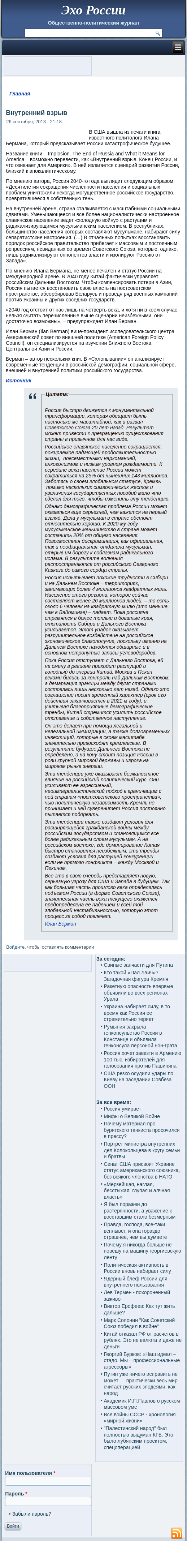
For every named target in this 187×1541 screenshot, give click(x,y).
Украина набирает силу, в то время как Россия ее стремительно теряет (137, 1013)
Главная (19, 93)
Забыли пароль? (31, 1514)
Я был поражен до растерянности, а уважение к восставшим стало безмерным (140, 1210)
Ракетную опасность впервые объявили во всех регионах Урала (138, 992)
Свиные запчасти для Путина (138, 965)
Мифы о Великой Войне (132, 1116)
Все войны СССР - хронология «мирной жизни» (140, 1418)
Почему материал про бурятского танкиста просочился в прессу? (142, 1130)
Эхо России (93, 10)
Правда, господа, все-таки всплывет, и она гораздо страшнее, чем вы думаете (135, 1231)
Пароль (16, 1494)
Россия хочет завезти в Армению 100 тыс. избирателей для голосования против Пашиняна (142, 1059)
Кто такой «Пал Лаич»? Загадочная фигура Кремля (136, 976)
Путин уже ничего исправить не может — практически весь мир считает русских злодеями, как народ (141, 1383)
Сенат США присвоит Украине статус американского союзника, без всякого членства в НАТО (142, 1170)
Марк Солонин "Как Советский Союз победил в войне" (139, 1323)
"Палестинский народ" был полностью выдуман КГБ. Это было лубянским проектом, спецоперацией (138, 1437)
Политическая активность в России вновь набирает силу (137, 1268)
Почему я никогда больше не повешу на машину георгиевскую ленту (142, 1251)
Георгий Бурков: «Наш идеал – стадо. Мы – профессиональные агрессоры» (142, 1360)
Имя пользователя (30, 1473)
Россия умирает (122, 1109)
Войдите (15, 947)
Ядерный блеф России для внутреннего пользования (136, 1282)
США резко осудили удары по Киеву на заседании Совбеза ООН (139, 1079)
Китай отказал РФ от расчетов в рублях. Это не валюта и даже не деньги (143, 1340)
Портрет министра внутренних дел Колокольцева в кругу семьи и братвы (142, 1150)
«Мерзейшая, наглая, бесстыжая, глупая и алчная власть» (137, 1190)
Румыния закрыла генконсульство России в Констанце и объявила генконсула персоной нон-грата (140, 1036)
